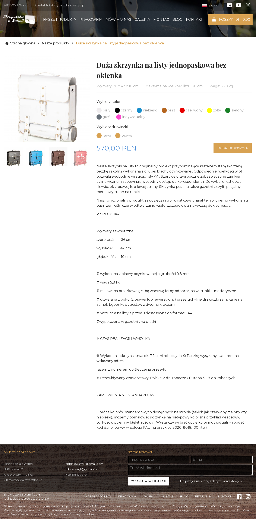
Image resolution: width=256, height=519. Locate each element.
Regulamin (203, 496)
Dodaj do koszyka (233, 148)
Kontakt (194, 20)
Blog (177, 20)
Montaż (161, 20)
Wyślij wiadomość (148, 481)
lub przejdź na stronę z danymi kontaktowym (211, 481)
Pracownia (91, 20)
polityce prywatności (195, 506)
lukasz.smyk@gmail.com (82, 469)
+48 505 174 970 (16, 5)
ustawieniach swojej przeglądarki (78, 510)
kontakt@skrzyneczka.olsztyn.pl (60, 5)
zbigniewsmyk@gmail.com (84, 463)
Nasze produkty (59, 20)
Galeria (142, 20)
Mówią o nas (118, 20)
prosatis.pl (42, 498)
